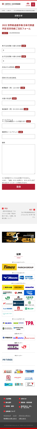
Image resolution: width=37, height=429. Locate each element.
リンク (14, 415)
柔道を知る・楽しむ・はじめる (26, 406)
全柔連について (10, 411)
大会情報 (8, 398)
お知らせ (5, 33)
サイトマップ (7, 415)
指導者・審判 (10, 406)
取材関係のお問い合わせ (10, 418)
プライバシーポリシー (24, 415)
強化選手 (8, 402)
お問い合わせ (22, 418)
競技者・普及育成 (26, 402)
